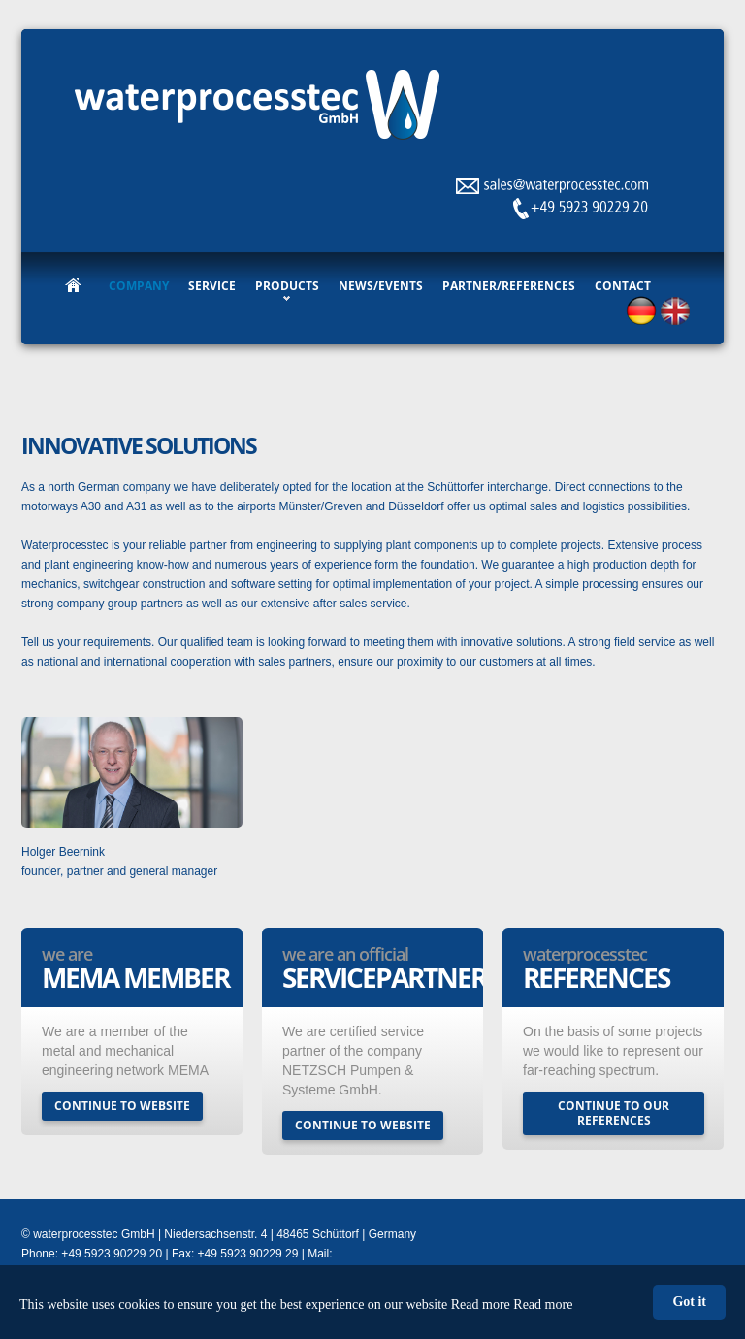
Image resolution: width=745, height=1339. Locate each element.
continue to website (122, 1105)
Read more (542, 1304)
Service (212, 286)
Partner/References (508, 286)
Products (287, 286)
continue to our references (613, 1112)
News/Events (381, 286)
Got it (689, 1301)
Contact (623, 286)
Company (139, 286)
